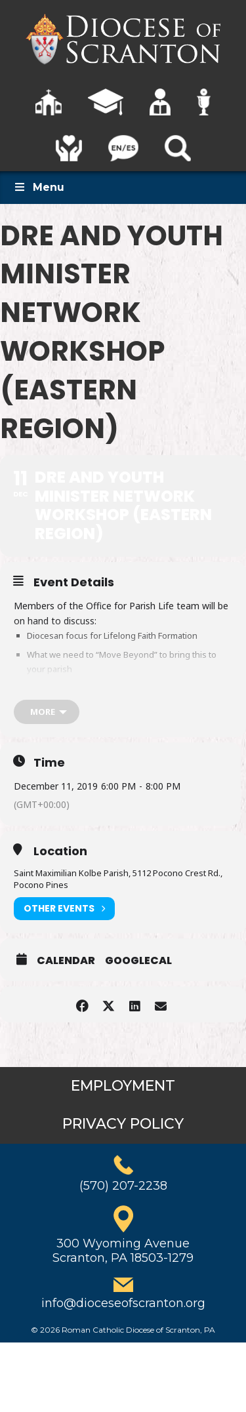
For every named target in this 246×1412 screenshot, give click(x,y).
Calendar (66, 961)
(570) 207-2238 (123, 1186)
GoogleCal (138, 961)
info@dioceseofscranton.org (123, 1303)
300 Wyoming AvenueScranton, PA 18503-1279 (123, 1250)
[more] (46, 712)
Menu (38, 187)
